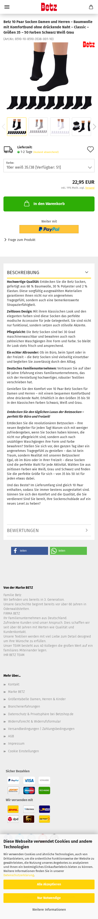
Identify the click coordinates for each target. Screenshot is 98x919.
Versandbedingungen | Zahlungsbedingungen (41, 729)
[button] (29, 551)
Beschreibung (23, 272)
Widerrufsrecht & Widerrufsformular (34, 721)
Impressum (16, 744)
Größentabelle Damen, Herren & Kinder (37, 699)
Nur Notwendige (49, 898)
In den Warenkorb (44, 203)
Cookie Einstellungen (23, 751)
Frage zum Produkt (21, 240)
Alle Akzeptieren (49, 884)
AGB (11, 736)
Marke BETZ (16, 692)
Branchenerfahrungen (24, 706)
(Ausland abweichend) (46, 152)
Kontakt (13, 684)
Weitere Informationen (49, 910)
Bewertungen (23, 530)
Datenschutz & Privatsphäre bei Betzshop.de (41, 714)
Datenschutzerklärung (18, 875)
